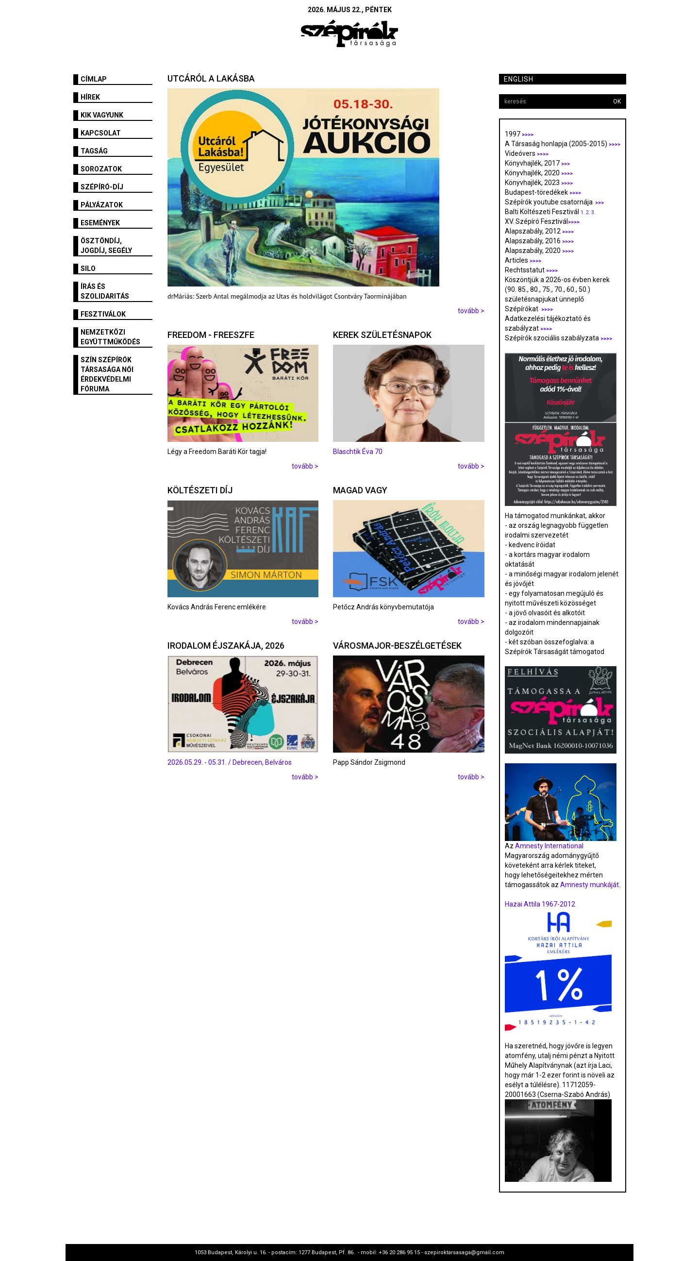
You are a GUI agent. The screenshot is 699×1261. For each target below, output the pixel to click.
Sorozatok (101, 169)
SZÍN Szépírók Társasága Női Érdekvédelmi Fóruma (107, 374)
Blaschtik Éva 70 (358, 451)
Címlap (94, 79)
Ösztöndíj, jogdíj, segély (106, 245)
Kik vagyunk (102, 115)
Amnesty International (549, 846)
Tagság (94, 151)
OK (617, 101)
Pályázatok (102, 205)
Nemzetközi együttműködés (110, 337)
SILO (88, 268)
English (518, 79)
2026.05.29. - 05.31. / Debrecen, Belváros (229, 762)
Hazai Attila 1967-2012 (540, 904)
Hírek (90, 97)
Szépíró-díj (102, 187)
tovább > (471, 311)
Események (100, 223)
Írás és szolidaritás (105, 291)
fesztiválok (103, 314)
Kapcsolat (101, 133)
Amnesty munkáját (589, 885)
